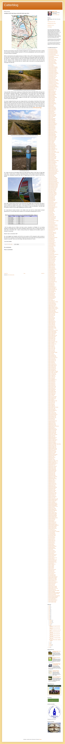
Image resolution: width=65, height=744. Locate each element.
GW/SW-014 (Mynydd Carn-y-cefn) (53, 498)
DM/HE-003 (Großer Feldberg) (52, 136)
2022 (49, 608)
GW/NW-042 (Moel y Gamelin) (52, 466)
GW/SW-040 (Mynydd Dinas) (52, 527)
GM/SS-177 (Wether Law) (51, 376)
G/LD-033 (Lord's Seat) (51, 240)
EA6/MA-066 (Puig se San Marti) (52, 183)
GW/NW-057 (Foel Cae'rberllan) (52, 476)
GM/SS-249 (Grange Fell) (51, 409)
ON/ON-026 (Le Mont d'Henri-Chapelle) (53, 590)
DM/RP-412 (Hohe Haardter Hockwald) (53, 152)
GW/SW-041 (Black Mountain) (52, 528)
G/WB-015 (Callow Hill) (51, 317)
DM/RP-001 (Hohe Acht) (51, 143)
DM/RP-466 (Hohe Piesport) (52, 157)
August (50, 623)
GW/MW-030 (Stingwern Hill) (52, 446)
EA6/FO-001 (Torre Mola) (51, 163)
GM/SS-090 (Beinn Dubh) (51, 338)
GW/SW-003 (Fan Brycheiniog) (52, 487)
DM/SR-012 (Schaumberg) (52, 161)
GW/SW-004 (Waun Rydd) (52, 488)
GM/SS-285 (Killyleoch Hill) (52, 416)
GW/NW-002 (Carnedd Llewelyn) (52, 454)
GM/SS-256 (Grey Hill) (51, 411)
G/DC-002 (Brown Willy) (51, 200)
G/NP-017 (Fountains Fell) (52, 259)
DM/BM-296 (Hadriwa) (51, 95)
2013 (49, 619)
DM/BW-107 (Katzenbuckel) (52, 115)
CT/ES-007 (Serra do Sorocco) (52, 74)
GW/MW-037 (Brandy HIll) (51, 450)
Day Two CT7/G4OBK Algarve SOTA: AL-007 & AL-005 (57, 677)
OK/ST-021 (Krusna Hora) (51, 572)
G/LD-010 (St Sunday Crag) (52, 216)
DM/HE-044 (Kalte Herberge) (52, 137)
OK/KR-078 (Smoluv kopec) (52, 569)
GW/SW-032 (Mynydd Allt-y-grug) (52, 517)
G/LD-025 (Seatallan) (51, 234)
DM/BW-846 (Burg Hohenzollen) (52, 132)
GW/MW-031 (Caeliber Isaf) (52, 447)
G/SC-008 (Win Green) (51, 276)
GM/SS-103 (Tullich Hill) (51, 340)
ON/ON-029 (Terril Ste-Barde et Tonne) (53, 593)
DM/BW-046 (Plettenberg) (51, 102)
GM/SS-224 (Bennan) (51, 399)
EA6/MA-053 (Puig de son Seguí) (52, 178)
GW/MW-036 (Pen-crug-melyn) (52, 449)
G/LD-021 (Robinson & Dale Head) (53, 229)
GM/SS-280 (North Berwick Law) (52, 414)
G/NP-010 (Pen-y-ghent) (51, 258)
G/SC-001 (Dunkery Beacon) (52, 269)
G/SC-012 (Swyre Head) (51, 280)
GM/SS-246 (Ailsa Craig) (51, 408)
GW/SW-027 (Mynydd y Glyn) (52, 512)
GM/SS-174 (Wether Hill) (51, 375)
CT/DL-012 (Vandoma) (51, 65)
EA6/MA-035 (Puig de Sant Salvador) (53, 171)
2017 (49, 614)
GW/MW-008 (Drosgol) (51, 427)
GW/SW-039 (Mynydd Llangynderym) (53, 525)
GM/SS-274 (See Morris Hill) (52, 413)
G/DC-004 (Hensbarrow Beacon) (52, 202)
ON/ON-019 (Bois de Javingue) (52, 586)
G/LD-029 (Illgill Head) (51, 238)
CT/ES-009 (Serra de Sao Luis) (52, 76)
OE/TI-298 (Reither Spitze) (52, 535)
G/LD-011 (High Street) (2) (52, 218)
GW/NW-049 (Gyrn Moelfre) (52, 471)
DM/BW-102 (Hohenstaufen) (52, 114)
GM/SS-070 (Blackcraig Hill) (52, 331)
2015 (49, 616)
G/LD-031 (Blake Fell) (51, 239)
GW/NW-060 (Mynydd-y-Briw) (52, 478)
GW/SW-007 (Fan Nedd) (51, 491)
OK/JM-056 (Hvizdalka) (51, 545)
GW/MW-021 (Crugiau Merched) (52, 439)
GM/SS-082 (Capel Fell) (51, 337)
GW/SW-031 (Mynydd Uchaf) (52, 516)
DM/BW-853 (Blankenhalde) (52, 134)
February (50, 644)
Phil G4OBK (55, 11)
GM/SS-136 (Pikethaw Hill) (52, 355)
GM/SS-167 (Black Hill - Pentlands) (53, 371)
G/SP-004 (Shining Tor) (51, 294)
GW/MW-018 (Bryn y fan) (51, 436)
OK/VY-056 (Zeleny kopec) (52, 574)
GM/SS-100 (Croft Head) (51, 339)
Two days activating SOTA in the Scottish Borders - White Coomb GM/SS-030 (56, 664)
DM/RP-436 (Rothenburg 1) (52, 154)
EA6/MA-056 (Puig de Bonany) (52, 179)
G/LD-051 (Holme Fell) (51, 252)
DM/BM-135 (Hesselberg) (51, 92)
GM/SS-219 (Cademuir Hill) (52, 397)
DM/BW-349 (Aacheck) (51, 125)
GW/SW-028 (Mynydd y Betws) (52, 513)
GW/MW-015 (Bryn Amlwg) (52, 433)
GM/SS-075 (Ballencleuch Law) (52, 335)
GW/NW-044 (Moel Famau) (52, 468)
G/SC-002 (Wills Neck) (51, 270)
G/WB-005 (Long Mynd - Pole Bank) (53, 308)
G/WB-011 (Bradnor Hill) (51, 314)
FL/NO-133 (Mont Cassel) (51, 195)
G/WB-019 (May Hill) (51, 319)
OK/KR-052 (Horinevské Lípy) (52, 554)
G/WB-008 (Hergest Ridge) (52, 311)
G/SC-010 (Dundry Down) (51, 278)
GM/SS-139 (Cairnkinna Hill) (52, 356)
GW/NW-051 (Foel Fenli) (51, 472)
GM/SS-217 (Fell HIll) (51, 395)
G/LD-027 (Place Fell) (51, 236)
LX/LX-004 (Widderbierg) (51, 533)
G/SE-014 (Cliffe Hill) (51, 292)
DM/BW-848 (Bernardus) (51, 133)
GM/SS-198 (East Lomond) (52, 387)
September (50, 622)
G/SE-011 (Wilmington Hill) (52, 291)
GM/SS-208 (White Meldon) (52, 391)
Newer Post (6, 273)
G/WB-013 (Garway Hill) (51, 315)
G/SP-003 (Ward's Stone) (51, 293)
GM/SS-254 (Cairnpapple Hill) (52, 410)
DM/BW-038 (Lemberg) (51, 99)
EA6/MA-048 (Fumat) (51, 175)
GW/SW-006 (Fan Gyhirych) (52, 490)
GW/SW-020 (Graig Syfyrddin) (52, 505)
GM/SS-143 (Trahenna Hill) (52, 359)
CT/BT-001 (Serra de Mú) (51, 61)
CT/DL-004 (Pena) (50, 64)
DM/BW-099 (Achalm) (51, 113)
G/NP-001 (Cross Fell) (51, 255)
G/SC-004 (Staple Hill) (51, 272)
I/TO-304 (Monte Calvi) (51, 529)
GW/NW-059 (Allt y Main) (51, 477)
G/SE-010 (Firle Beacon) (51, 290)
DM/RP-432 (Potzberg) (51, 153)
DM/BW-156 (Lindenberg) (51, 118)
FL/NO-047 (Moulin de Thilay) (52, 194)
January (50, 645)
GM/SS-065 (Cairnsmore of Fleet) (53, 330)
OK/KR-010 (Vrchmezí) (51, 550)
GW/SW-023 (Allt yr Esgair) (52, 508)
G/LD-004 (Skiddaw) (51, 210)
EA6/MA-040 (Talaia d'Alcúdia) (52, 172)
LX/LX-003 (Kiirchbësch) (51, 532)
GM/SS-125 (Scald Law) (51, 351)
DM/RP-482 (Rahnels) (51, 159)
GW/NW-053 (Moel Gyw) (51, 473)
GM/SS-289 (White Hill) (51, 418)
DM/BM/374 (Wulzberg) (51, 98)
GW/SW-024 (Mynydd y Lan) (52, 509)
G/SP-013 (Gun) (50, 299)
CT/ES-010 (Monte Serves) (52, 77)
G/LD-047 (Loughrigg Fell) (51, 251)
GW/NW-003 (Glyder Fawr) (52, 455)
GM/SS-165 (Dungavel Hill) (52, 370)
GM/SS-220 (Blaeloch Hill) (52, 398)
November (50, 620)
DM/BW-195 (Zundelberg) (51, 122)
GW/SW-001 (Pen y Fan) (51, 485)
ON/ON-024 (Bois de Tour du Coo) (53, 588)
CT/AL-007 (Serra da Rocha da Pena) (53, 55)
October (50, 621)
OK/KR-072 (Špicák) (51, 566)
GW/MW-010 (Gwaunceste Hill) (52, 429)
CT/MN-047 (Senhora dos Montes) (53, 79)
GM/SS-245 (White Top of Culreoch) (53, 407)
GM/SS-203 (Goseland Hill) (52, 389)
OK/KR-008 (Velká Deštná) (52, 548)
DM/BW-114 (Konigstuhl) (51, 116)
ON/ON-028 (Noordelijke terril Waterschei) (54, 592)
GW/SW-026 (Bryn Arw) (51, 511)
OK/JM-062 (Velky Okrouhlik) (52, 546)
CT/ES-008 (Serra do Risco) (52, 75)
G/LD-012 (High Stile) (51, 219)
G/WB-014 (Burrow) (51, 316)
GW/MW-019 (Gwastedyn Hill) (52, 437)
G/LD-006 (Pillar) (50, 212)
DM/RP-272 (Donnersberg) (52, 151)
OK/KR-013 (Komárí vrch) (51, 552)
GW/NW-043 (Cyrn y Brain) (52, 467)
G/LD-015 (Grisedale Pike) (52, 222)
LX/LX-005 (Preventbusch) (52, 534)
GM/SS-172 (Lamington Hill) (52, 374)
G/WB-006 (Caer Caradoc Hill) (52, 309)
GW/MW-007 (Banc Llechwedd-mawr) (53, 426)
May (50, 643)
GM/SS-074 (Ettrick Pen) (51, 334)
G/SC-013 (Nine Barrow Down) (52, 281)
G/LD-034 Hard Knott (51, 241)
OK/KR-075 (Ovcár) (51, 568)
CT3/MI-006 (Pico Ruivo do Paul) (52, 82)
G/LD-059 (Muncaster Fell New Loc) (53, 254)
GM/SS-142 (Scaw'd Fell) (51, 358)
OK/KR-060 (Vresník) (51, 556)
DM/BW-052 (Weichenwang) (52, 103)
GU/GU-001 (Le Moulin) (51, 419)
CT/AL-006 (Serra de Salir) (52, 54)
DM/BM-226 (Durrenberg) (51, 93)
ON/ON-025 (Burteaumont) (52, 589)
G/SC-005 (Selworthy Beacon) (52, 273)
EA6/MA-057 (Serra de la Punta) (52, 180)
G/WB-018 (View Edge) (51, 318)
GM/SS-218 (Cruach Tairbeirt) (52, 396)
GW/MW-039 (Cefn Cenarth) (52, 451)
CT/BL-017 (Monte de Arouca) (52, 60)
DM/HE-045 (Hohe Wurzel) (52, 138)
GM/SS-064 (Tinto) (50, 329)
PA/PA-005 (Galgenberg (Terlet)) (52, 597)
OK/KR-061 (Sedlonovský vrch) (52, 557)
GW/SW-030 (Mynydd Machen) (52, 515)
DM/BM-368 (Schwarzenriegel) (52, 97)
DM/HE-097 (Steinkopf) (51, 140)
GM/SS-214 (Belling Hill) (51, 394)
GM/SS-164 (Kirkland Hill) (51, 369)
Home (24, 273)
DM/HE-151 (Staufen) (51, 141)
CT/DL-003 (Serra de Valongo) (52, 63)
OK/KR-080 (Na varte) (51, 570)
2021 (49, 609)
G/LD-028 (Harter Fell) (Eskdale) (52, 237)
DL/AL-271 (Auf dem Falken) (52, 84)
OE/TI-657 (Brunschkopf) (51, 537)
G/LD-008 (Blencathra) (51, 214)
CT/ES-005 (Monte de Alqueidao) (52, 72)
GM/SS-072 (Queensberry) (52, 333)
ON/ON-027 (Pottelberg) (51, 591)
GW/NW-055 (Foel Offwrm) (52, 475)
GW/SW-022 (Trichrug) (51, 507)
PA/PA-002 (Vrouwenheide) (52, 594)
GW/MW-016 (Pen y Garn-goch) (52, 434)
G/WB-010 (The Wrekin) (51, 313)
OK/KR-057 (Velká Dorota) (52, 555)
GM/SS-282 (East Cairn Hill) (52, 415)
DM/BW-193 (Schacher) (51, 121)
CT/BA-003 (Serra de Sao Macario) (53, 57)
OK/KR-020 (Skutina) (51, 553)
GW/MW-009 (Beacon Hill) (52, 428)
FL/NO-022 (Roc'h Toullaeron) (52, 193)
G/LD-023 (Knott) (50, 231)
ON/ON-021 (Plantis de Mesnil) (52, 587)
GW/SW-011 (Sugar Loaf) (51, 495)
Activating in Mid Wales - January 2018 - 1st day (56, 671)
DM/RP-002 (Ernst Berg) (51, 144)
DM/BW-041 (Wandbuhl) (51, 100)
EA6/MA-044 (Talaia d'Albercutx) (52, 173)
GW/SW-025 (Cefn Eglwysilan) (52, 510)
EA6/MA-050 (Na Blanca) (51, 176)
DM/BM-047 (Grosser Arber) (52, 91)
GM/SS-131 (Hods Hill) (51, 354)
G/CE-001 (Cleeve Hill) (51, 196)
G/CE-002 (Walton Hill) (51, 197)
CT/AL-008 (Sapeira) (51, 56)
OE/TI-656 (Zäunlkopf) (51, 536)
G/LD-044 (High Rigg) (51, 250)
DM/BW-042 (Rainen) (51, 101)
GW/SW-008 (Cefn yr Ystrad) (52, 492)
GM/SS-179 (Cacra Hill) (51, 377)
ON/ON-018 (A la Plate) (51, 585)
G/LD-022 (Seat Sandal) (51, 230)
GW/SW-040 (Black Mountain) (52, 526)
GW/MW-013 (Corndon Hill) (52, 431)
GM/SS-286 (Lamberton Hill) (52, 417)
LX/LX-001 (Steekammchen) (52, 530)
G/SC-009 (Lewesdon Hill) (51, 277)
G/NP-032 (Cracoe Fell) (51, 260)
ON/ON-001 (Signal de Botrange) (52, 576)
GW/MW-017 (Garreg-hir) (51, 435)
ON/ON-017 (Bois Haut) (51, 584)
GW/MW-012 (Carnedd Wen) (52, 430)
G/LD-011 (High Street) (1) (52, 217)
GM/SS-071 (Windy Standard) (52, 332)
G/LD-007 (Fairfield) (51, 213)
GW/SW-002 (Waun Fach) (51, 486)
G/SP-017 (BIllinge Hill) (51, 300)
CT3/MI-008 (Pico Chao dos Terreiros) (53, 83)
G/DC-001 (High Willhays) (51, 199)
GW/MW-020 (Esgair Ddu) (52, 438)
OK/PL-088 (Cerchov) (51, 571)
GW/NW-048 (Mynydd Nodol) (52, 470)
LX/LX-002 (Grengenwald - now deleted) (53, 531)
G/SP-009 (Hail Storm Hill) (52, 297)
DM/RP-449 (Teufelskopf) (51, 155)
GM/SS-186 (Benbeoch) (51, 380)
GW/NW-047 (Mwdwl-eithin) (52, 469)
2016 (49, 615)
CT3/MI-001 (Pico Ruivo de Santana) (53, 80)
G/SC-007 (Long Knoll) (51, 275)
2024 (49, 605)
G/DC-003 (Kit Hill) (50, 201)
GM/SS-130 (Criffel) (51, 353)
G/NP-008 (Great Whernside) (52, 256)
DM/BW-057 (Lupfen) (51, 104)
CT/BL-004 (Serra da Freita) (52, 59)
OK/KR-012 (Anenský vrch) (52, 551)
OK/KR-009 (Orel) (50, 549)
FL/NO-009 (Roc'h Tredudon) (52, 192)
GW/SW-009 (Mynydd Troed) (52, 493)
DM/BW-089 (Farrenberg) (51, 112)
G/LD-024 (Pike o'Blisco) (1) (52, 232)
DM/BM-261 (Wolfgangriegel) (52, 94)
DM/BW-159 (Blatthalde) (51, 119)
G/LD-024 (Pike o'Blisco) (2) (52, 233)
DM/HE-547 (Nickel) (51, 142)
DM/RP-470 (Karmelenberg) (52, 158)
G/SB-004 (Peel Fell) (51, 262)
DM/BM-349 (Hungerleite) (51, 96)
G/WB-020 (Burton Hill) (51, 320)
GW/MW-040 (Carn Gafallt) (52, 452)
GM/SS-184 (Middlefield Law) (52, 379)
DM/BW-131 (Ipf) (50, 117)
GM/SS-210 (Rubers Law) (51, 393)
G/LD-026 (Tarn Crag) (51, 235)
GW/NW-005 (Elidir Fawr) (51, 457)
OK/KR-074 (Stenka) (51, 567)
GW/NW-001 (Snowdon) (51, 453)
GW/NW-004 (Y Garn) (51, 456)
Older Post (42, 273)
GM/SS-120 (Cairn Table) (51, 348)
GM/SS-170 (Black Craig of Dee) (52, 372)
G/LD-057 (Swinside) (51, 253)
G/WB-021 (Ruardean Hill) (52, 321)
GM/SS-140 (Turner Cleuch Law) (52, 357)
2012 (49, 647)
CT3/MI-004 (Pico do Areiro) (52, 81)
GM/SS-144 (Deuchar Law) (52, 360)
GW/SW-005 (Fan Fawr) (51, 489)
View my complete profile (55, 14)
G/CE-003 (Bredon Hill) (51, 198)
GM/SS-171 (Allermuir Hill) (52, 373)
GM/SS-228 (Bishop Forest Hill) (52, 400)
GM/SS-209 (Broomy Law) (52, 392)
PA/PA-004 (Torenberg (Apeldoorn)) (53, 596)
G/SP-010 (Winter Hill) (51, 298)
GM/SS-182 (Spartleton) (51, 378)
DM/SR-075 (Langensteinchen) (52, 162)
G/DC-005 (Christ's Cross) (52, 203)
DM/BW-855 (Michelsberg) (52, 135)
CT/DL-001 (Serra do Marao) (52, 62)
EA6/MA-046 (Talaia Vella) (52, 174)
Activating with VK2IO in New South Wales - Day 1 (56, 651)
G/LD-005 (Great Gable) (51, 211)
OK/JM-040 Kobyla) (51, 544)
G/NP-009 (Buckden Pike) (51, 257)
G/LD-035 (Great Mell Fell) (52, 242)
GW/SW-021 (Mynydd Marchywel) (53, 506)
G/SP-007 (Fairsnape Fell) (52, 296)
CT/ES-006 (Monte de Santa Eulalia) (53, 73)
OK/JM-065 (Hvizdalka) (51, 547)
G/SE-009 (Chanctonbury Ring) (52, 289)
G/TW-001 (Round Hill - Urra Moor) (53, 301)
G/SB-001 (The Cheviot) (51, 261)
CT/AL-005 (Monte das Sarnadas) (53, 53)
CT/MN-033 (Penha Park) (51, 78)
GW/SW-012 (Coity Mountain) (52, 496)
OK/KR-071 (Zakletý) (51, 565)
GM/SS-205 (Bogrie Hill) (51, 390)
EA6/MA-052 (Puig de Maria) (52, 177)
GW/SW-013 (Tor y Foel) (51, 497)
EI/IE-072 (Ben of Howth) (51, 191)
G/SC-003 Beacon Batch (51, 271)
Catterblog (11, 5)
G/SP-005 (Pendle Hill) (51, 295)
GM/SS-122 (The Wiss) (51, 350)
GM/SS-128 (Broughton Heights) (52, 352)
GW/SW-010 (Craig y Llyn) (52, 494)
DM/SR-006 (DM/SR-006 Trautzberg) (53, 160)
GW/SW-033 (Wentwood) (51, 518)
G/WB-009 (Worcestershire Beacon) (53, 312)
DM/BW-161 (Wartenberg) (51, 120)
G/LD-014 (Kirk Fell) (51, 221)
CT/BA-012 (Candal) (51, 58)
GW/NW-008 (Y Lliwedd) (51, 459)
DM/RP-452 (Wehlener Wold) (52, 156)
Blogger (40, 739)
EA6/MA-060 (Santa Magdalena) (52, 181)
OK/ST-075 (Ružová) (51, 573)
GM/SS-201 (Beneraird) (51, 388)
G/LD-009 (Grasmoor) (51, 215)
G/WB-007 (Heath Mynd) (51, 310)
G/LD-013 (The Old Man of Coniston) (53, 220)
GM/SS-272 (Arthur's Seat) (52, 412)
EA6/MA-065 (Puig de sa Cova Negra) (53, 182)
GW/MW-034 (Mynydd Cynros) (52, 448)
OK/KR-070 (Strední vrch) (51, 564)
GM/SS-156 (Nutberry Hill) (52, 367)
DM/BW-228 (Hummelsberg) (52, 124)
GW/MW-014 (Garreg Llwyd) (52, 432)
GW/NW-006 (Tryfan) (51, 458)
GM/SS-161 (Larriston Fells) (52, 368)
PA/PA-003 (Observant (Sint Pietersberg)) (54, 595)
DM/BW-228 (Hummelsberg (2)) (52, 123)
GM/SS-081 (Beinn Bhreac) (52, 336)
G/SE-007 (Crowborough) (51, 288)
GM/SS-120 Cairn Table (51, 349)
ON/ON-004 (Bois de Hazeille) (52, 577)
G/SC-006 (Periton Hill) (51, 274)
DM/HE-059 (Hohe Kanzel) (52, 139)
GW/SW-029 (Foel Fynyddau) (52, 514)
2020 (49, 610)
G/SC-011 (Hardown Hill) (51, 279)
